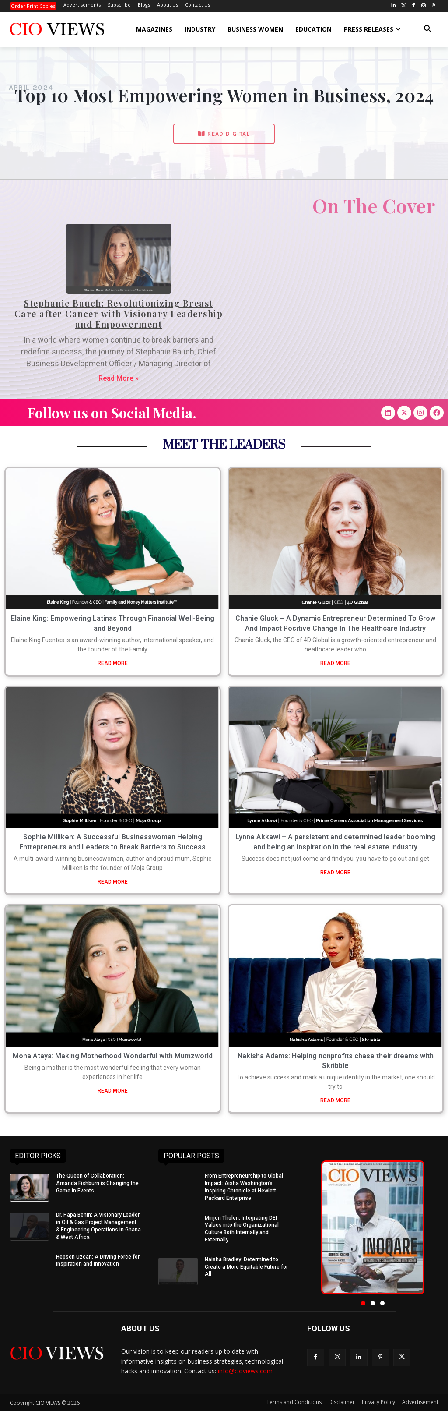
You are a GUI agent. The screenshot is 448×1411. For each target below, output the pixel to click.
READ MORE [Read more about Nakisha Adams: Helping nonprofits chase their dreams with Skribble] (335, 1100)
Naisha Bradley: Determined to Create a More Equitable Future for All (246, 1266)
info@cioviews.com (245, 1371)
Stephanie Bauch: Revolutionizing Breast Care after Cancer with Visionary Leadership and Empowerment (118, 313)
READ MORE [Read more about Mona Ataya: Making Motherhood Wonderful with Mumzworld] (113, 1091)
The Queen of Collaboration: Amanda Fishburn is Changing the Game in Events (97, 1183)
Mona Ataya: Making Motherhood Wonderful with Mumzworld (113, 1056)
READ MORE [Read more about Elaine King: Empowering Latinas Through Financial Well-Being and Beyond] (113, 663)
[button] (427, 29)
